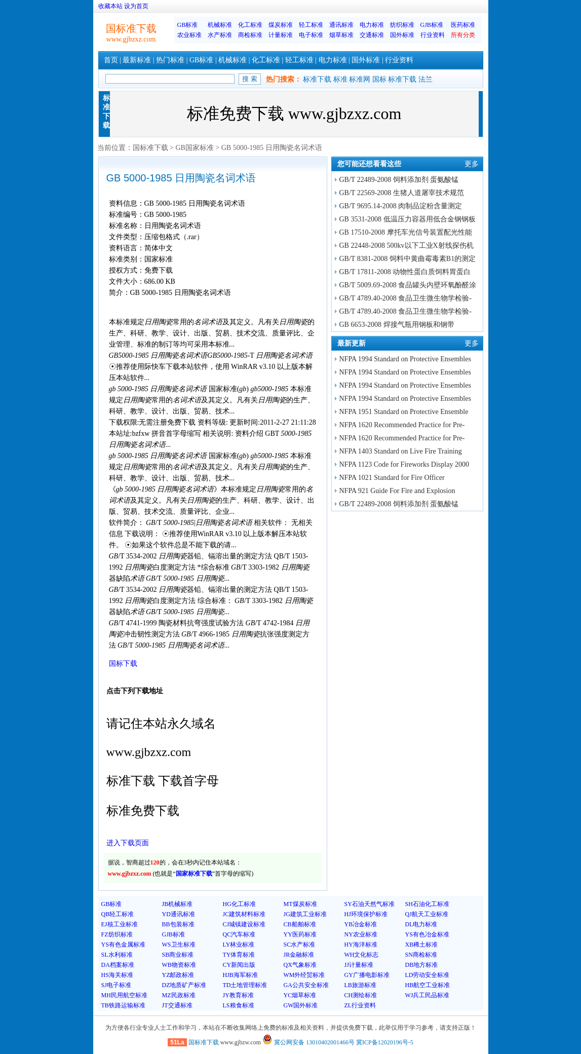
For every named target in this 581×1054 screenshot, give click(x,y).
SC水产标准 (300, 944)
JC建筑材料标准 (244, 914)
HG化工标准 (239, 904)
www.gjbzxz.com (131, 39)
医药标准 (463, 24)
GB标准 (187, 24)
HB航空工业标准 (427, 985)
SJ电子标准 (116, 985)
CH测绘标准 (360, 995)
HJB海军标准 (240, 974)
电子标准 (311, 35)
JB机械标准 (177, 904)
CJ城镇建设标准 (244, 924)
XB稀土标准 (421, 944)
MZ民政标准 (179, 995)
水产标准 (220, 35)
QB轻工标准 (117, 914)
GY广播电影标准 (367, 974)
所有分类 (463, 35)
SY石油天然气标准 (369, 904)
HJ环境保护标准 (366, 914)
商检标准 (250, 35)
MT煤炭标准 (300, 904)
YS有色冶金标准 (427, 934)
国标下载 (123, 663)
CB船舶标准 (300, 924)
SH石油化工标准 (427, 904)
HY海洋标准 (360, 944)
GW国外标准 (301, 1005)
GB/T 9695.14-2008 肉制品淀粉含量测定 (400, 206)
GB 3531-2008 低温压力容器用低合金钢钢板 (407, 219)
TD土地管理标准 (245, 985)
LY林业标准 (239, 944)
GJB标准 (431, 24)
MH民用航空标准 (124, 995)
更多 (471, 164)
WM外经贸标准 (304, 974)
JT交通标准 (177, 1005)
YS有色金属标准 (123, 944)
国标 (379, 79)
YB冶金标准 (360, 924)
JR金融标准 (299, 954)
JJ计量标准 (358, 964)
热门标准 (170, 60)
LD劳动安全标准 (427, 974)
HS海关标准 (117, 974)
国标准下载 (150, 148)
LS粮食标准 (238, 1005)
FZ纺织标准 (117, 934)
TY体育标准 (239, 954)
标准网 (359, 79)
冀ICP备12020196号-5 (384, 1042)
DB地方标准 (421, 964)
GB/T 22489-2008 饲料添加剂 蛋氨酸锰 (399, 179)
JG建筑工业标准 (305, 914)
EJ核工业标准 (119, 924)
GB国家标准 (194, 148)
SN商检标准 (421, 954)
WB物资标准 (179, 964)
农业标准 (189, 35)
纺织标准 (402, 24)
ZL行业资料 (360, 1005)
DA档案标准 (117, 964)
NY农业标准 (360, 934)
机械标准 (220, 24)
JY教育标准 (238, 995)
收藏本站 (110, 6)
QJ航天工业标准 (426, 914)
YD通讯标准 (178, 914)
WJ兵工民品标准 (427, 995)
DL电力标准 (421, 924)
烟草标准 (341, 35)
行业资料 (432, 35)
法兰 (425, 79)
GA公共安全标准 (306, 985)
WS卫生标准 (179, 944)
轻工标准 (311, 24)
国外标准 (402, 35)
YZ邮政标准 (178, 974)
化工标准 (250, 24)
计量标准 (280, 35)
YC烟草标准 (300, 995)
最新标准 (137, 60)
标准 (340, 79)
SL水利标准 (117, 954)
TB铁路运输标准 (123, 1005)
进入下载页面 (127, 843)
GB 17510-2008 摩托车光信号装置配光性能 (405, 232)
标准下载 (317, 79)
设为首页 (136, 6)
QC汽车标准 (239, 934)
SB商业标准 (178, 954)
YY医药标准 (300, 934)
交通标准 (372, 35)
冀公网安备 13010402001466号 (308, 1042)
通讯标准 (341, 24)
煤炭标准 (280, 24)
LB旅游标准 (360, 985)
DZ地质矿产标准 (184, 985)
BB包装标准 (178, 924)
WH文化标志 (361, 954)
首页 (111, 60)
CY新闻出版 (239, 964)
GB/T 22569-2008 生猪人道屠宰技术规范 (401, 193)
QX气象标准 (300, 964)
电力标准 (372, 24)
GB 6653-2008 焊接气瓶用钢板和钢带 (396, 324)
